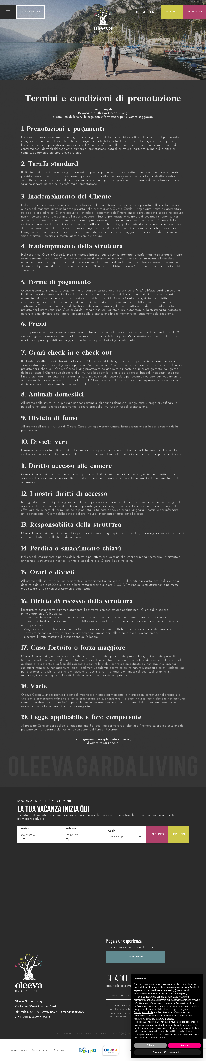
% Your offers (31, 12)
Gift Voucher (135, 957)
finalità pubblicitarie (143, 1012)
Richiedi (172, 12)
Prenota (195, 12)
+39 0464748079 (47, 1011)
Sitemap (59, 1050)
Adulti (112, 830)
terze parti (184, 997)
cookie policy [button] (180, 993)
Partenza (70, 828)
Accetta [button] (184, 1045)
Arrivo (25, 828)
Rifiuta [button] (150, 1045)
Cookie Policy (40, 1050)
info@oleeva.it (24, 1011)
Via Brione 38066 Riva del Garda (36, 1006)
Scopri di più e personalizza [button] (167, 1052)
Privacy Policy (18, 1050)
